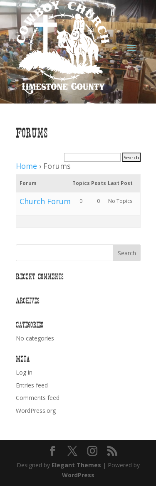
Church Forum (45, 201)
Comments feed (37, 398)
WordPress (78, 475)
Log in (24, 372)
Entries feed (32, 385)
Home (26, 166)
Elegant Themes (76, 465)
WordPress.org (36, 410)
